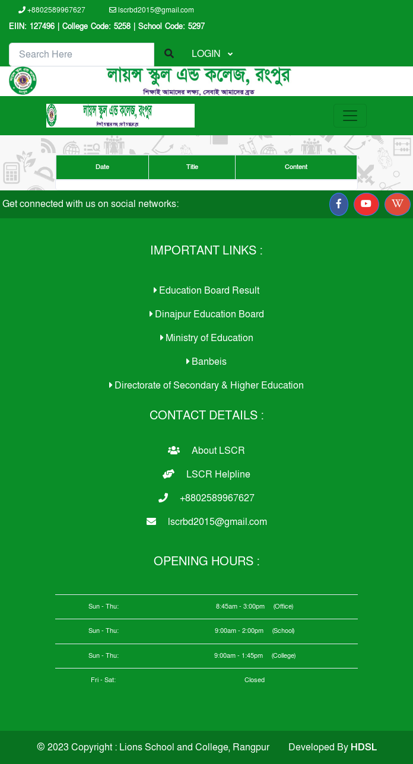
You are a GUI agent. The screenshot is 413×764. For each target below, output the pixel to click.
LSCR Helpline (206, 474)
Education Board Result (206, 290)
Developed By (332, 747)
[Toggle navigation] (350, 116)
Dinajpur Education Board (207, 314)
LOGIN (207, 54)
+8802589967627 (51, 10)
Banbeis (206, 361)
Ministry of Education (206, 338)
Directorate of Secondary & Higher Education (206, 385)
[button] (338, 204)
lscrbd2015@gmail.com (151, 10)
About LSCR (206, 450)
